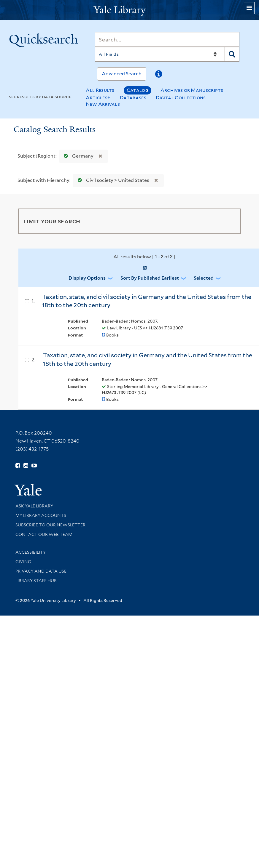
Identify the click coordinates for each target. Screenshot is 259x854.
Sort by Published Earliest (149, 278)
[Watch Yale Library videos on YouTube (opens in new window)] (34, 465)
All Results (100, 90)
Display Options (87, 278)
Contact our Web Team (43, 534)
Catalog (137, 90)
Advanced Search (122, 73)
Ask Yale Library (34, 506)
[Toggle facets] (230, 221)
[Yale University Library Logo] (130, 10)
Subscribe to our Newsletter (50, 525)
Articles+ (98, 97)
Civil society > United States (112, 180)
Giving (23, 561)
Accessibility (30, 552)
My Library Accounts (40, 515)
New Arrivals (103, 104)
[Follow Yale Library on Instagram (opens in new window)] (25, 465)
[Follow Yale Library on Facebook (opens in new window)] (17, 465)
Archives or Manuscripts (192, 90)
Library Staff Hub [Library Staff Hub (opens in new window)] (36, 580)
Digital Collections (181, 97)
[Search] (167, 39)
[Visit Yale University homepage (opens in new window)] (28, 487)
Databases (133, 97)
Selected (204, 278)
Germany (77, 156)
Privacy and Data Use (40, 571)
